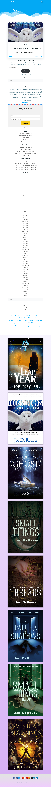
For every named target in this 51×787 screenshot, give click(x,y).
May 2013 (25, 277)
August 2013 (25, 275)
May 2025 (25, 179)
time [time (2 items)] (27, 326)
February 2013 (25, 283)
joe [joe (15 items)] (42, 318)
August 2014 (25, 257)
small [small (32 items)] (30, 322)
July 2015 (25, 239)
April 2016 (25, 227)
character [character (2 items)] (22, 315)
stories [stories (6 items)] (37, 323)
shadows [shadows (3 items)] (22, 323)
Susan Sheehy (14, 161)
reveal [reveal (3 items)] (40, 320)
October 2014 (25, 253)
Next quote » (25, 102)
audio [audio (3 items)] (12, 315)
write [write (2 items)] (32, 326)
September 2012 (25, 291)
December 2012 (25, 287)
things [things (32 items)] (17, 325)
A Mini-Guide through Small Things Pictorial (28, 165)
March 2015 (25, 247)
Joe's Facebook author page (25, 133)
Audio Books (25, 305)
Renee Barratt (18, 163)
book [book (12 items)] (15, 315)
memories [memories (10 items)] (12, 320)
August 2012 (25, 293)
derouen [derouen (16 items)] (11, 318)
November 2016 (25, 221)
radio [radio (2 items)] (38, 320)
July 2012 (25, 295)
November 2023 (25, 183)
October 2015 (25, 233)
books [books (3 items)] (18, 315)
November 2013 (25, 269)
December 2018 (25, 205)
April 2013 (25, 279)
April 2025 (25, 181)
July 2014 (25, 259)
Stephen (15, 165)
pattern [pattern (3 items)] (32, 320)
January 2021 (25, 197)
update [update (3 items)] (29, 326)
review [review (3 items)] (9, 323)
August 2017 (25, 215)
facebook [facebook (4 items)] (17, 318)
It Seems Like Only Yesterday (25, 147)
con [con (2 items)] (29, 315)
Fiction (25, 307)
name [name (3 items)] (17, 320)
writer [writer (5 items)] (34, 326)
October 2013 (25, 271)
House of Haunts (25, 155)
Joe (26, 44)
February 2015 (25, 249)
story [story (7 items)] (41, 323)
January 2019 (25, 203)
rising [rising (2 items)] (12, 323)
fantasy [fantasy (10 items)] (21, 318)
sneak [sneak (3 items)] (34, 323)
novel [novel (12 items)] (23, 320)
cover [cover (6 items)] (36, 315)
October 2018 (25, 209)
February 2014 (25, 265)
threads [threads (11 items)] (23, 326)
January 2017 (25, 219)
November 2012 (25, 289)
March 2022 (25, 189)
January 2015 (25, 251)
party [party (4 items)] (29, 320)
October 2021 (25, 191)
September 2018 (25, 211)
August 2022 (25, 185)
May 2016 (25, 225)
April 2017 (25, 217)
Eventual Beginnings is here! (26, 149)
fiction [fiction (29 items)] (27, 317)
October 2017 (25, 213)
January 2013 (25, 285)
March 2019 (25, 201)
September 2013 (25, 273)
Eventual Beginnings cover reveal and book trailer (25, 153)
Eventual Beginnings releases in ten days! (25, 151)
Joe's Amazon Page (25, 141)
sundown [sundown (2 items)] (12, 326)
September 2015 (25, 235)
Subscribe (25, 71)
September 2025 (25, 175)
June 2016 (25, 223)
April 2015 (25, 245)
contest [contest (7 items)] (32, 315)
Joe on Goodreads (25, 139)
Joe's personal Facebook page (25, 135)
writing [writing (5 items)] (38, 326)
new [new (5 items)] (20, 320)
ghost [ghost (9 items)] (34, 318)
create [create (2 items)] (39, 315)
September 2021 (25, 193)
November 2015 (25, 231)
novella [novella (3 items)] (26, 320)
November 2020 (25, 199)
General (25, 309)
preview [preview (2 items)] (35, 320)
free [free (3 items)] (31, 318)
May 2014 (25, 263)
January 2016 (25, 229)
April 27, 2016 (25, 46)
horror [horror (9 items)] (38, 318)
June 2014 (25, 261)
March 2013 (25, 281)
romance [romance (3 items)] (18, 323)
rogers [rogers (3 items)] (14, 323)
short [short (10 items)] (26, 323)
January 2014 (25, 267)
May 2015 (25, 243)
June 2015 (25, 241)
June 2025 (25, 177)
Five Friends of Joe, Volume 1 (29, 163)
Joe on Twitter (25, 137)
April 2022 (25, 187)
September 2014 (25, 255)
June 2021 (25, 195)
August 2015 (25, 237)
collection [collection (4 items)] (26, 315)
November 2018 (25, 207)
